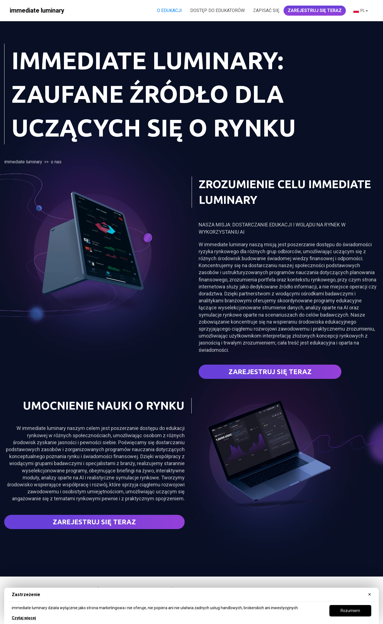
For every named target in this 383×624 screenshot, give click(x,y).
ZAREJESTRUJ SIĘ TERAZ (315, 10)
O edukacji (169, 10)
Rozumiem (350, 610)
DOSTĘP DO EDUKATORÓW (217, 10)
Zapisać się (266, 10)
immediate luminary (23, 161)
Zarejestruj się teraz (270, 372)
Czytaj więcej (24, 618)
